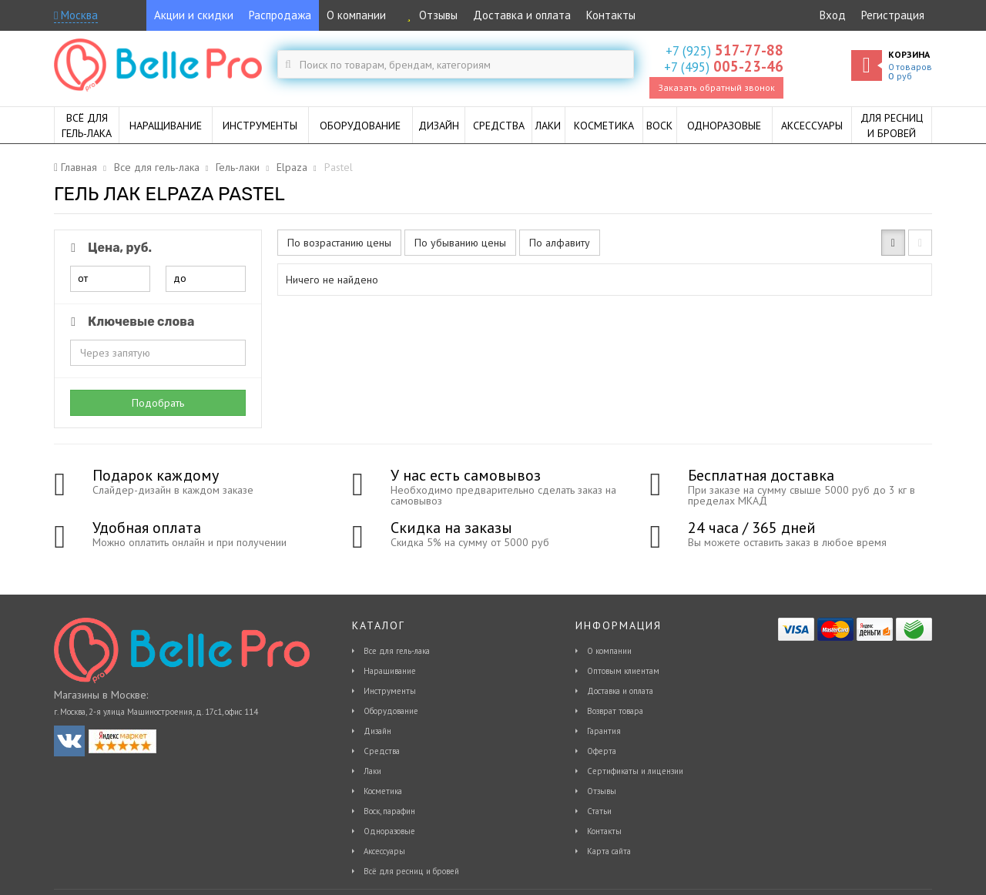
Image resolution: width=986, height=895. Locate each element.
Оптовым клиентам (623, 670)
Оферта (601, 751)
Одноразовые (389, 831)
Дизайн (377, 731)
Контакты (611, 15)
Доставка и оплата (522, 15)
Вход (833, 15)
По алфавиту (559, 243)
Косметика (383, 791)
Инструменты (390, 690)
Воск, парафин (389, 811)
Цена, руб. (108, 247)
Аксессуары (384, 851)
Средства (382, 751)
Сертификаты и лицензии (635, 771)
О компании (356, 15)
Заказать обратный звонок (716, 87)
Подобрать (158, 403)
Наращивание (390, 670)
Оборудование (391, 711)
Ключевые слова (129, 321)
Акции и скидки (193, 15)
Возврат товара (615, 711)
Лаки (372, 771)
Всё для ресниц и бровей (411, 871)
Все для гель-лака (397, 650)
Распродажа (280, 15)
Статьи (599, 811)
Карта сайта (609, 851)
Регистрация (892, 15)
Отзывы (429, 15)
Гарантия (604, 731)
